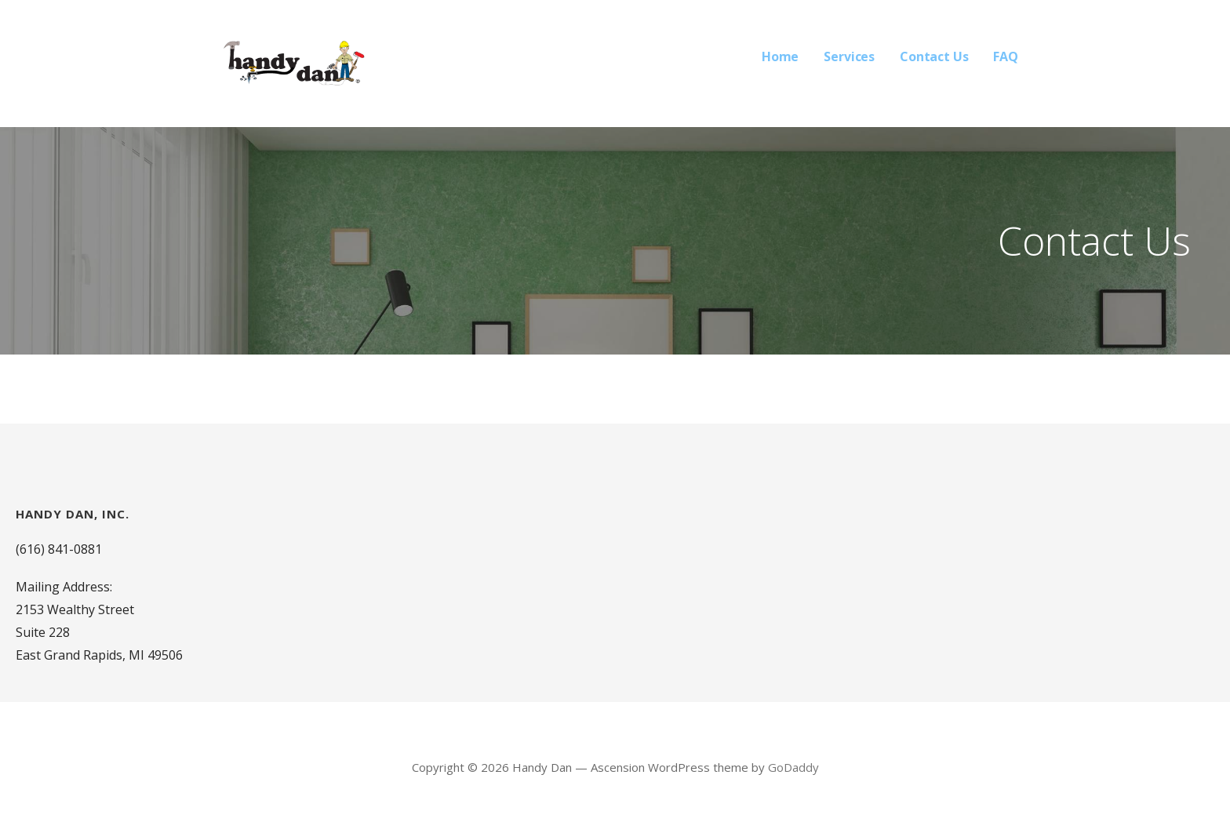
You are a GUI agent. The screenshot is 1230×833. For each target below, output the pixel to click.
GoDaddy (793, 767)
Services (849, 56)
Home (780, 56)
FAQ (1005, 56)
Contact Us (934, 56)
